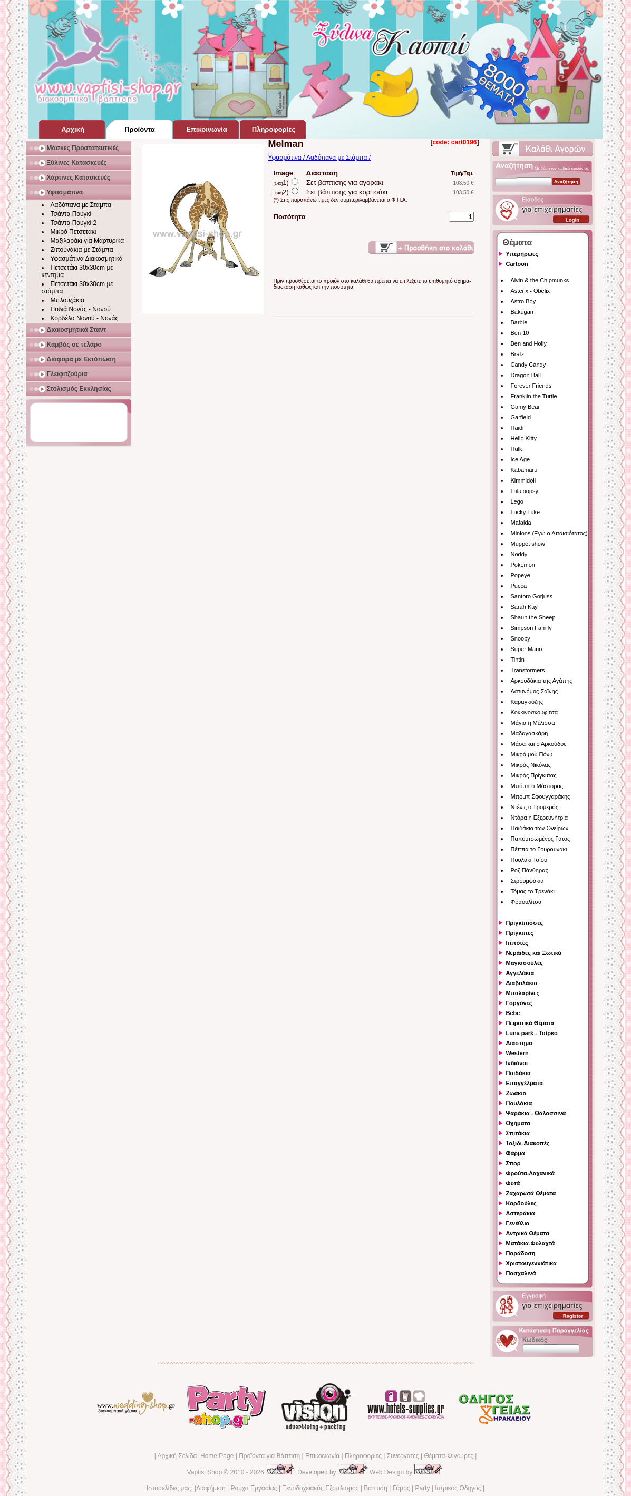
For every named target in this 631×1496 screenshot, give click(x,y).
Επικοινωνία (322, 1456)
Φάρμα (515, 1153)
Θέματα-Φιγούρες (448, 1456)
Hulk (516, 449)
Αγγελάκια (520, 973)
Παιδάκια (518, 1073)
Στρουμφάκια (527, 881)
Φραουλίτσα (526, 902)
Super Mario (526, 649)
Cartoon (517, 264)
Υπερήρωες (522, 254)
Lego (517, 501)
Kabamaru (524, 470)
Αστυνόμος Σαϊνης (534, 691)
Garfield (521, 417)
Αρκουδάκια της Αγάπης (541, 680)
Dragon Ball (526, 375)
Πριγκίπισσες (524, 923)
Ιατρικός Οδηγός (458, 1488)
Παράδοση (521, 1253)
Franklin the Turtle (534, 396)
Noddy (519, 554)
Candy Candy (528, 364)
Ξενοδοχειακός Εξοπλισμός (320, 1488)
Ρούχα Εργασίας (254, 1488)
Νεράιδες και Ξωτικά (534, 953)
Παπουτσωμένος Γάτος (540, 838)
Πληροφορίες (363, 1456)
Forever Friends (531, 385)
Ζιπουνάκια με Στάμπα (82, 249)
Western (517, 1053)
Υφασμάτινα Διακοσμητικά (87, 258)
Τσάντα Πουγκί (71, 214)
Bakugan (522, 312)
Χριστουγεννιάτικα (531, 1263)
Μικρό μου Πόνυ (532, 754)
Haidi (517, 428)
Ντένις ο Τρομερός (534, 807)
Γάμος (401, 1488)
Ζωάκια (516, 1093)
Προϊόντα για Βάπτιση (269, 1456)
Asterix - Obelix (530, 291)
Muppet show (528, 543)
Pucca (519, 586)
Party (422, 1488)
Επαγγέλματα (524, 1083)
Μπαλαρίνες (523, 993)
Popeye (520, 575)
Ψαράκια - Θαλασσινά (536, 1113)
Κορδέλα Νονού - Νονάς (85, 318)
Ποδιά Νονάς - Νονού (81, 309)
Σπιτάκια (518, 1133)
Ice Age (520, 459)
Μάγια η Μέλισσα (533, 723)
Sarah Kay (524, 607)
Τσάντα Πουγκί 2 (74, 223)
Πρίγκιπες (519, 933)
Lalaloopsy (525, 491)
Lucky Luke (525, 512)
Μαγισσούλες (524, 963)
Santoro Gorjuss (531, 596)
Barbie (519, 322)
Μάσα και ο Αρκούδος (539, 744)
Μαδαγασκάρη (529, 733)
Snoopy (520, 638)
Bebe (513, 1013)
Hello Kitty (524, 438)
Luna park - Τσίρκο (532, 1033)
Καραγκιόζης (527, 701)
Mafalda (521, 522)
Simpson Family (531, 628)
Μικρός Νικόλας (531, 765)
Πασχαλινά (521, 1273)
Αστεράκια (520, 1213)
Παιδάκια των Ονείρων (540, 828)
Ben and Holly (529, 343)
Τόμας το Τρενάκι (533, 891)
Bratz (518, 354)
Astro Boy (523, 301)
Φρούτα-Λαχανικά (530, 1173)
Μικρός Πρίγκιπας (534, 775)
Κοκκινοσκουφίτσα (534, 712)
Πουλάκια (519, 1103)
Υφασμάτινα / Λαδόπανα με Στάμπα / (319, 157)
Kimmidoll (523, 480)
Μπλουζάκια (67, 300)
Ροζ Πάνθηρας (529, 870)
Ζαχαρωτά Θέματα (531, 1193)
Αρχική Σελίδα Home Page (195, 1456)
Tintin (518, 659)
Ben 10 (520, 333)
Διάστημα (519, 1043)
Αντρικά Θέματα (527, 1233)
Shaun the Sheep (533, 617)
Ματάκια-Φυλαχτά (530, 1243)
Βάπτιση (375, 1488)
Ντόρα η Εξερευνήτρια (539, 817)
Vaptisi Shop (204, 1472)
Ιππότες (517, 943)
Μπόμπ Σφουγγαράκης (540, 796)
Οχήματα (518, 1123)
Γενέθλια (518, 1223)
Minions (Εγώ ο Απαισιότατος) (549, 533)
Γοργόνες (519, 1003)
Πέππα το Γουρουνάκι (539, 849)
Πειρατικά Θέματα (530, 1023)
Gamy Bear (525, 406)
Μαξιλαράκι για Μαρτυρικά (87, 240)
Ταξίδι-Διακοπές (528, 1143)
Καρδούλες (521, 1203)
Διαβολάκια (522, 983)
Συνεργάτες (403, 1456)
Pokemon (523, 565)
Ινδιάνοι (517, 1063)
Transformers (528, 670)
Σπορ (513, 1163)
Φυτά (513, 1183)
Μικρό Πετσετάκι (73, 231)
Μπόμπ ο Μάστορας (537, 786)
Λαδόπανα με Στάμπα (81, 205)
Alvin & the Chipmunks (540, 280)
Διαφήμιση (211, 1488)
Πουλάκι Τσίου (529, 860)
